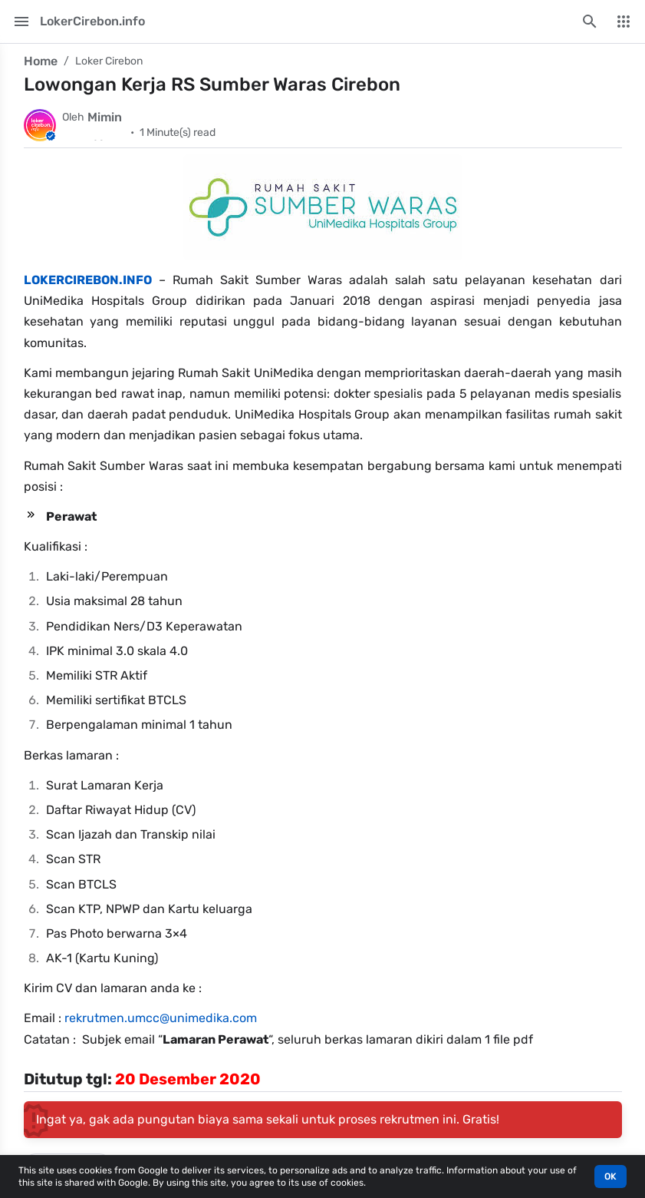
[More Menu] (623, 21)
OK (610, 1176)
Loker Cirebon (109, 61)
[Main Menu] (21, 21)
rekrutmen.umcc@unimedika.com (160, 1018)
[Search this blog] (589, 21)
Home (41, 61)
